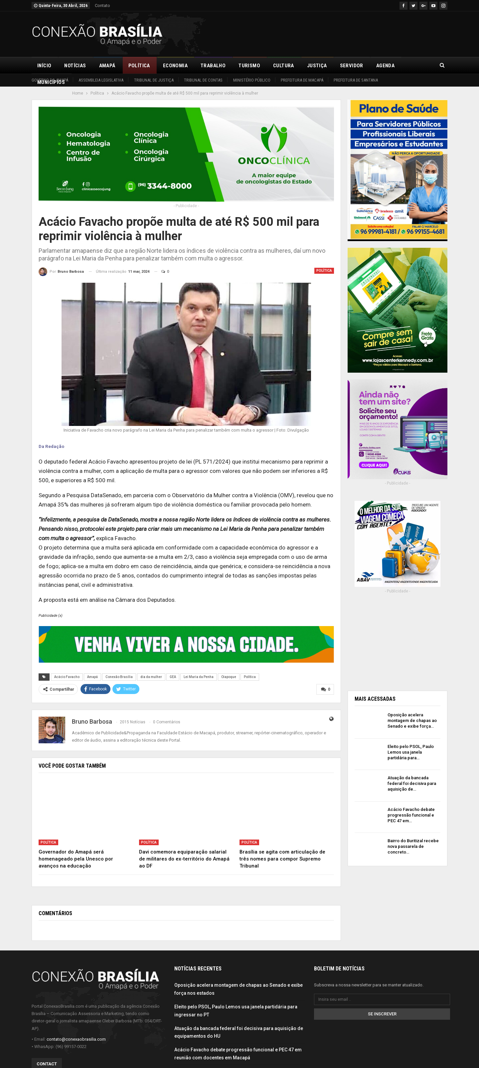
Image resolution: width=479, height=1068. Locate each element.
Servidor (351, 66)
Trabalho (213, 66)
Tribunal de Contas (203, 80)
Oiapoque (228, 677)
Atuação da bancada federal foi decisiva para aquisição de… (412, 783)
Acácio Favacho (67, 677)
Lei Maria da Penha (199, 677)
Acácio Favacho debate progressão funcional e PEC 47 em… (411, 815)
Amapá (107, 66)
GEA (173, 677)
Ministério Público (251, 80)
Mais (413, 66)
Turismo (249, 66)
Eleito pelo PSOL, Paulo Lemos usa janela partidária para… (411, 752)
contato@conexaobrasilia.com (76, 1038)
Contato (102, 5)
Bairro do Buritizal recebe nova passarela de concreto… (413, 846)
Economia (175, 66)
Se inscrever (382, 1013)
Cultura (283, 66)
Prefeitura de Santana (356, 80)
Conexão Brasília (119, 677)
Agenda (385, 66)
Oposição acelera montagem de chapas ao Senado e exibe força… (412, 720)
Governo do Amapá (50, 80)
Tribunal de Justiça (154, 80)
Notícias (75, 66)
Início (44, 66)
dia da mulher (151, 677)
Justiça (317, 66)
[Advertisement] (326, 33)
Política (139, 66)
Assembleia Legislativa (101, 80)
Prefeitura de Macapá (302, 80)
